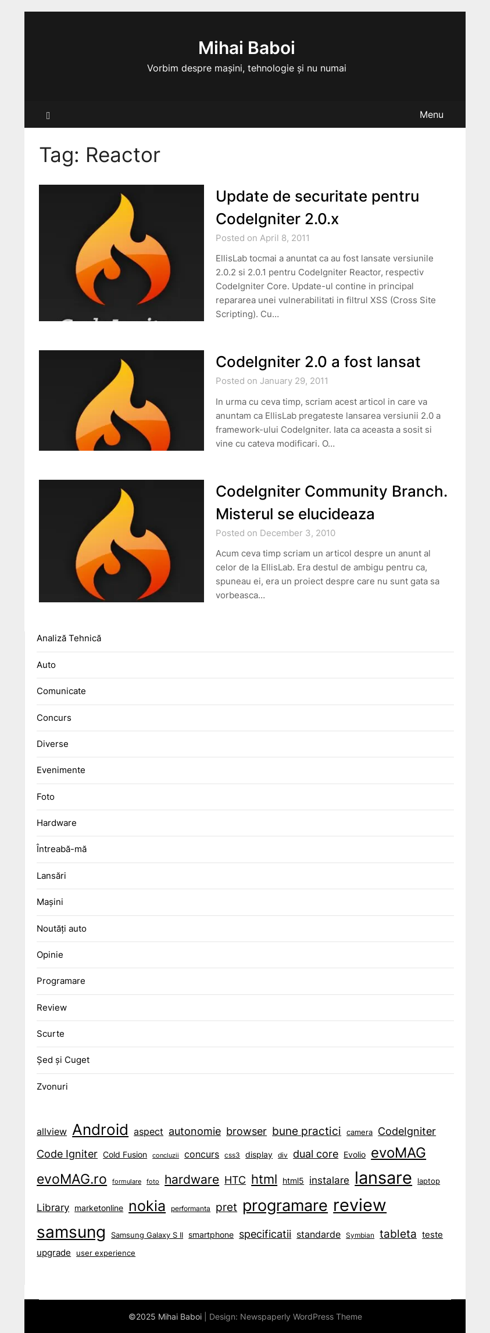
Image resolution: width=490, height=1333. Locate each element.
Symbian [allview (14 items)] (360, 1235)
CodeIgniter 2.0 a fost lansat (318, 362)
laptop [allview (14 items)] (428, 1181)
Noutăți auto (62, 928)
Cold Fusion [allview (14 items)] (125, 1154)
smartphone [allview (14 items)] (211, 1234)
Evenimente (61, 769)
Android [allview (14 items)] (100, 1129)
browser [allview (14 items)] (246, 1130)
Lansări (51, 875)
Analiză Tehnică (69, 638)
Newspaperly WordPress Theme (301, 1316)
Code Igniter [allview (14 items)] (67, 1154)
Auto (46, 664)
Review (52, 1007)
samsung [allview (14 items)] (71, 1232)
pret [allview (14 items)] (226, 1207)
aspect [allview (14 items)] (148, 1131)
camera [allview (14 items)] (359, 1132)
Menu (431, 114)
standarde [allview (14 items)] (318, 1234)
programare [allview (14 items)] (285, 1205)
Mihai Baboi (246, 47)
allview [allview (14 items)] (52, 1131)
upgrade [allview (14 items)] (54, 1252)
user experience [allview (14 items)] (105, 1253)
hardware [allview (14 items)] (191, 1179)
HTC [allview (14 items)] (235, 1180)
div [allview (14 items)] (283, 1155)
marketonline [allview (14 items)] (98, 1208)
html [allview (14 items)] (264, 1179)
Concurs (54, 717)
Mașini (50, 901)
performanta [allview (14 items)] (190, 1209)
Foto (46, 796)
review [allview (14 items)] (360, 1205)
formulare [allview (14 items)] (126, 1181)
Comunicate (61, 690)
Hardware (57, 822)
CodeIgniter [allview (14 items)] (407, 1130)
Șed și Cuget (63, 1059)
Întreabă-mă (62, 848)
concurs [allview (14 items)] (201, 1154)
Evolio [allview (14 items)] (355, 1154)
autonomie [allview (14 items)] (195, 1131)
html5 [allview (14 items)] (293, 1180)
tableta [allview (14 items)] (398, 1234)
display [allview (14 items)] (259, 1154)
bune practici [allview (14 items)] (306, 1131)
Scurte (51, 1033)
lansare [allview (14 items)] (383, 1177)
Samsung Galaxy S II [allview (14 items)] (147, 1235)
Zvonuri (52, 1086)
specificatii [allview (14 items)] (265, 1234)
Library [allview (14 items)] (53, 1207)
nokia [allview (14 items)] (147, 1206)
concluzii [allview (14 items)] (165, 1155)
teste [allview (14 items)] (432, 1234)
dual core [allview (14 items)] (315, 1153)
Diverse (53, 743)
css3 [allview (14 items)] (232, 1155)
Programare (61, 980)
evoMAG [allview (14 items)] (398, 1152)
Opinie (50, 954)
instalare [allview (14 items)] (329, 1180)
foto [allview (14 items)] (152, 1181)
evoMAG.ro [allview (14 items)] (72, 1179)
